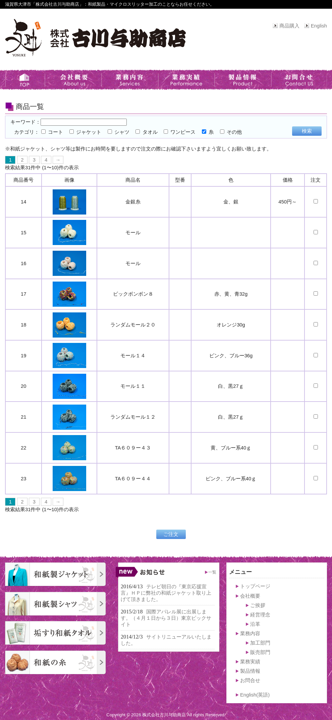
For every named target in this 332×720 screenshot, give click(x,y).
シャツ (118, 132)
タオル (146, 132)
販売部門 (260, 652)
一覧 (212, 572)
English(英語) (255, 695)
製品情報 (250, 671)
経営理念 (260, 614)
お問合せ (250, 680)
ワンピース (180, 132)
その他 (231, 132)
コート (52, 132)
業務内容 (250, 633)
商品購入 (289, 25)
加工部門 (260, 643)
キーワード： (68, 122)
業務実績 (250, 661)
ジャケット (85, 132)
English (319, 25)
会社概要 (250, 596)
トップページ (255, 586)
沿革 (255, 624)
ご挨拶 (257, 605)
